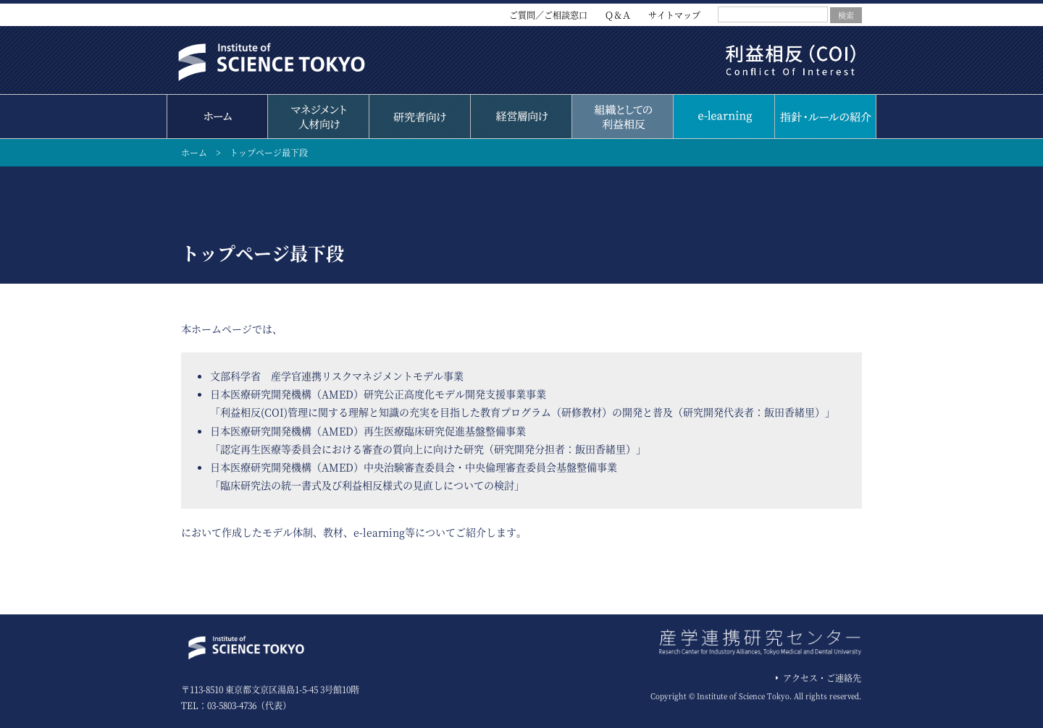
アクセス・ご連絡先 (822, 678)
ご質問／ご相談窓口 (548, 15)
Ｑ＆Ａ (618, 15)
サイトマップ (674, 15)
